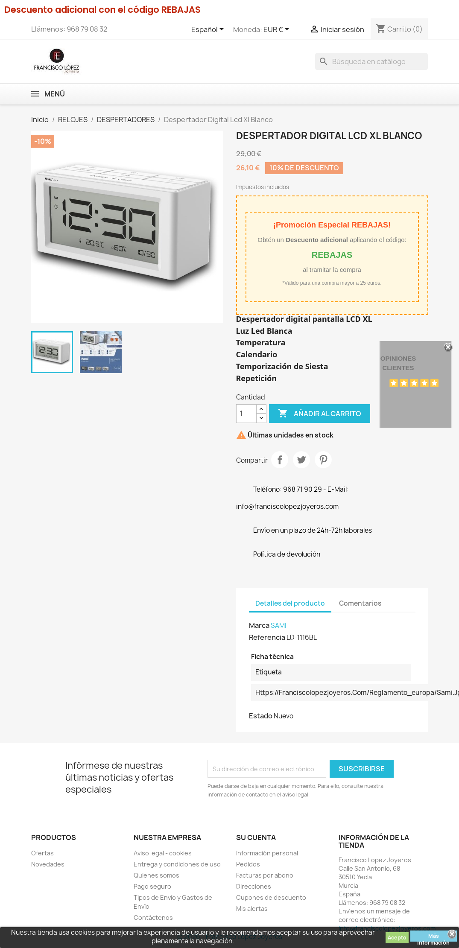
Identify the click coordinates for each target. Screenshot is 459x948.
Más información (433, 937)
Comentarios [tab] (360, 603)
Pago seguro (152, 886)
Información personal (267, 853)
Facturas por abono (264, 875)
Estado (260, 716)
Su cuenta (256, 837)
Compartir (279, 459)
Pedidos (248, 864)
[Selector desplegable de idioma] (209, 30)
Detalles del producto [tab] (290, 603)
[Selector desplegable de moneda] (277, 30)
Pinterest (323, 459)
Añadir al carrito (319, 413)
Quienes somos (156, 875)
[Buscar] (371, 61)
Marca (259, 625)
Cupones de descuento (271, 897)
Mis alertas (252, 908)
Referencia (267, 637)
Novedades (47, 864)
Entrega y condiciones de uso (177, 864)
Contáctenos (153, 917)
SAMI (279, 625)
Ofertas (42, 853)
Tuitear (301, 459)
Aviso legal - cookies (163, 853)
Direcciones (253, 886)
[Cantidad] (246, 413)
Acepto (397, 937)
